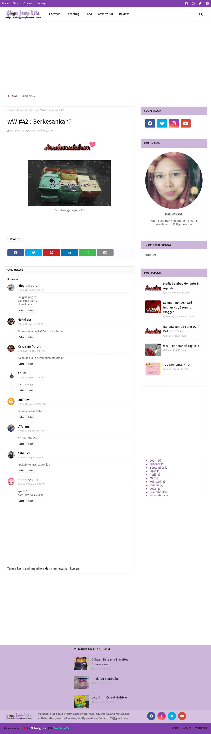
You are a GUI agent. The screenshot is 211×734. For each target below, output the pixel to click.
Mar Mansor (17, 130)
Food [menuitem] (89, 14)
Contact (27, 3)
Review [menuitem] (124, 14)
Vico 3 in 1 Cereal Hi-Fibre (109, 697)
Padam (30, 311)
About (16, 3)
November (157, 496)
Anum (22, 373)
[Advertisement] (105, 56)
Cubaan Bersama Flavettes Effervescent (110, 662)
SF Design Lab (39, 728)
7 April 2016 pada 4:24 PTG (31, 430)
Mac (153, 478)
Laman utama (15, 110)
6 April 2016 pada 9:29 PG (30, 290)
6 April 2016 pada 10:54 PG (31, 351)
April (153, 474)
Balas (21, 311)
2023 (153, 460)
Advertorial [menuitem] (105, 14)
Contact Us (201, 728)
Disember (156, 492)
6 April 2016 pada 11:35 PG (31, 377)
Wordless (30, 110)
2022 (153, 489)
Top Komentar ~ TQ (176, 364)
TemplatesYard (63, 728)
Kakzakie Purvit (29, 347)
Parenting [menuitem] (73, 14)
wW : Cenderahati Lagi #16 (181, 346)
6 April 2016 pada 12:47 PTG (32, 404)
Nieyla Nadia (27, 286)
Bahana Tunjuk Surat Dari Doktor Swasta (181, 329)
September (157, 467)
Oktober (155, 464)
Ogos (153, 471)
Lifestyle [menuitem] (54, 14)
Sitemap (41, 3)
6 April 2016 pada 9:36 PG (30, 324)
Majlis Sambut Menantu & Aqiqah (181, 286)
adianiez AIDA (28, 480)
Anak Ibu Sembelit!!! (106, 679)
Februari (156, 481)
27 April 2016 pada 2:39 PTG (31, 484)
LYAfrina (24, 426)
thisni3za (24, 320)
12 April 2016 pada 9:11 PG (31, 457)
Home (5, 3)
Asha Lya (24, 453)
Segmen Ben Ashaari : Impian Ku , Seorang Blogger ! (178, 307)
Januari (155, 485)
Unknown (24, 400)
